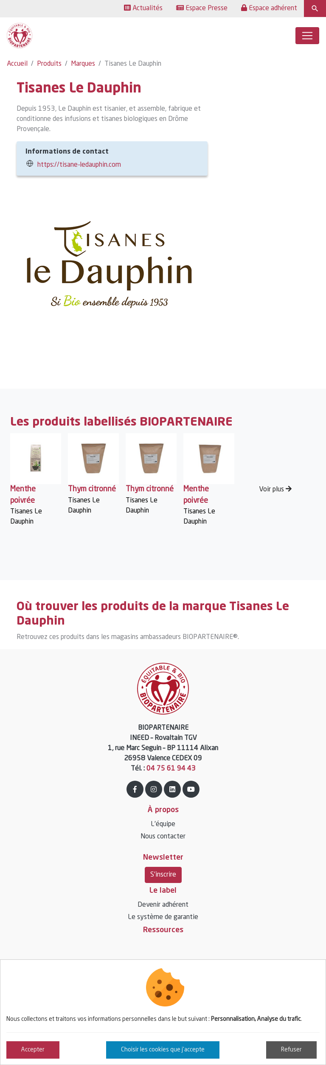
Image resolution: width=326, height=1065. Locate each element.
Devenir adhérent (163, 905)
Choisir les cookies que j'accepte (163, 1050)
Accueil (17, 64)
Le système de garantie (163, 917)
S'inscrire (163, 875)
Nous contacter (163, 836)
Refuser (291, 1050)
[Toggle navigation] (307, 35)
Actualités (143, 8)
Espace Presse (202, 8)
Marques (83, 64)
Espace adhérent (269, 8)
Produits (49, 64)
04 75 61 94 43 (171, 768)
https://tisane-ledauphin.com (79, 165)
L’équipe (163, 824)
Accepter (33, 1050)
